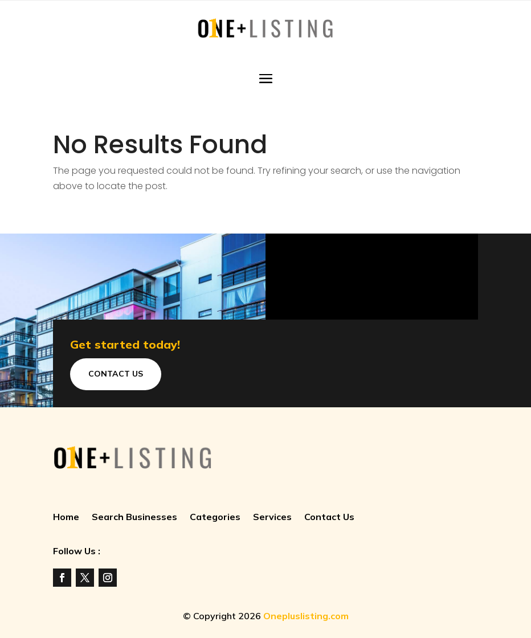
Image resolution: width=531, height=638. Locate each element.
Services (272, 517)
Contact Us (115, 374)
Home (66, 517)
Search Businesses (134, 517)
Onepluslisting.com (306, 615)
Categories (215, 517)
